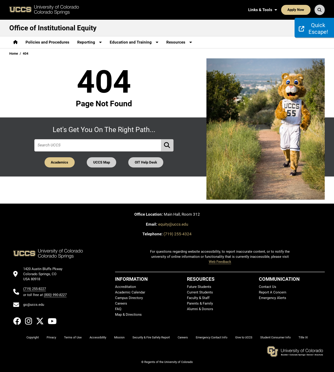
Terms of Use (73, 337)
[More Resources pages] (179, 42)
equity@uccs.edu (173, 224)
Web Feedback (220, 262)
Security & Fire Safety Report (151, 337)
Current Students (200, 292)
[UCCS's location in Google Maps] (45, 274)
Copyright (32, 337)
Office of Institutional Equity (52, 28)
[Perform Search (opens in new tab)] (167, 145)
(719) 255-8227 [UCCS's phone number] (34, 289)
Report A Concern (272, 292)
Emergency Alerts (272, 298)
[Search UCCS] (320, 10)
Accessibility (98, 337)
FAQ (118, 309)
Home (13, 53)
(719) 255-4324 (178, 234)
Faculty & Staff (198, 298)
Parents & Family (200, 303)
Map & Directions (128, 314)
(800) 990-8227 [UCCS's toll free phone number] (55, 295)
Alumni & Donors (200, 309)
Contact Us (267, 287)
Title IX (303, 337)
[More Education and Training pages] (134, 42)
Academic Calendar (130, 292)
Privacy (51, 337)
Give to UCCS (243, 337)
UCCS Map (101, 162)
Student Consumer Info (275, 337)
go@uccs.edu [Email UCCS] (33, 305)
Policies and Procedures (47, 42)
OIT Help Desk (146, 162)
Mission (119, 337)
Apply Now (295, 10)
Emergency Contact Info (211, 337)
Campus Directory (129, 298)
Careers (121, 303)
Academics (59, 162)
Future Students (199, 287)
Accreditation (125, 287)
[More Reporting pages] (89, 42)
